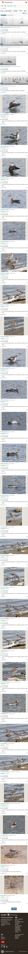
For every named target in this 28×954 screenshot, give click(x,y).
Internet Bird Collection (5, 922)
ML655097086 (3, 691)
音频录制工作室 (18, 930)
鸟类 (2, 5)
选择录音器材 (17, 929)
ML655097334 (3, 251)
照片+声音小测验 (18, 925)
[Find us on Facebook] (1, 947)
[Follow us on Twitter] (4, 947)
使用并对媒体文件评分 (19, 921)
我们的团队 (3, 937)
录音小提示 (17, 920)
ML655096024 (3, 903)
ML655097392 (3, 187)
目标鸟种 (16, 924)
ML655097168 (3, 536)
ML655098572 (3, 33)
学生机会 (16, 932)
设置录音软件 (17, 928)
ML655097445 (3, 124)
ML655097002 (3, 781)
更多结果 (14, 908)
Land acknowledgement (19, 934)
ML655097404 (3, 155)
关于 (2, 934)
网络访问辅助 (17, 935)
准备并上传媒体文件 (19, 919)
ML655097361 (3, 219)
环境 (5, 5)
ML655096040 (3, 873)
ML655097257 (3, 346)
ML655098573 (3, 53)
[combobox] (15, 8)
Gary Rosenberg (5, 29)
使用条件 (16, 938)
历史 (2, 936)
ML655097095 (3, 659)
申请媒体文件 (17, 923)
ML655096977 (3, 843)
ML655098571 (3, 72)
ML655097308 (3, 282)
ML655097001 (3, 813)
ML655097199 (3, 441)
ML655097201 (3, 409)
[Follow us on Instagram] (6, 947)
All (14, 5)
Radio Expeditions (4, 921)
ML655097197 (3, 504)
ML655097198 (3, 473)
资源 (16, 917)
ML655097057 (3, 721)
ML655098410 (3, 92)
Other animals (10, 5)
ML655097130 (3, 628)
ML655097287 (3, 314)
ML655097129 (3, 596)
